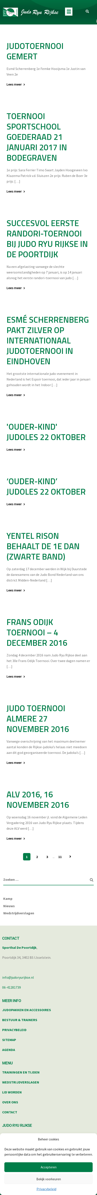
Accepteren (49, 1167)
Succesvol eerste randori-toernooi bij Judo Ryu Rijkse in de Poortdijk (47, 239)
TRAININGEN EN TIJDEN (21, 1072)
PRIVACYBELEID (14, 1030)
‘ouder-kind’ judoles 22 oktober (46, 486)
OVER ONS (10, 1102)
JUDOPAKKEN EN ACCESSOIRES (26, 1010)
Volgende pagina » (70, 856)
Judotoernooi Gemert (35, 51)
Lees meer (14, 84)
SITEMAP (9, 1040)
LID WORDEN (12, 1092)
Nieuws (9, 906)
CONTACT (9, 1112)
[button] (68, 12)
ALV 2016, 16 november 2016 (38, 799)
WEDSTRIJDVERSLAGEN (20, 1082)
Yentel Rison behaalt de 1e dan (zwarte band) (43, 546)
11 (60, 857)
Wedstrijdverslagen (18, 913)
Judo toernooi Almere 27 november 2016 (38, 718)
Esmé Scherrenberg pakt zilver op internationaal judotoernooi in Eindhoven (48, 340)
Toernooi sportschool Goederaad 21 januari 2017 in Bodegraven (37, 137)
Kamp (7, 898)
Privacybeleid (46, 1189)
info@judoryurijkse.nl (18, 977)
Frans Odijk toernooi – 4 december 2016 (37, 632)
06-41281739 (11, 987)
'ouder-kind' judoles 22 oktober (46, 431)
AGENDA (8, 1050)
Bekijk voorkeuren (48, 1179)
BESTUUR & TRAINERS (19, 1020)
